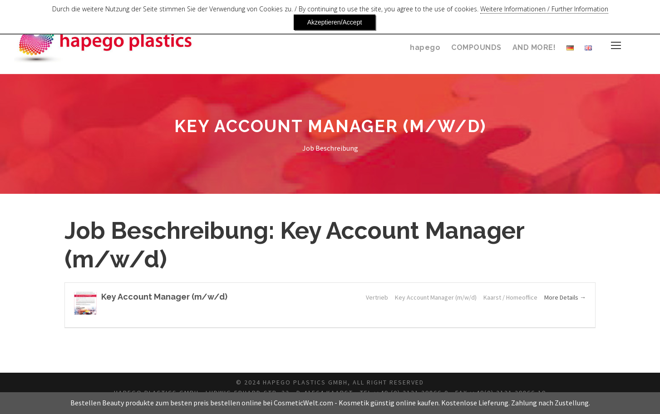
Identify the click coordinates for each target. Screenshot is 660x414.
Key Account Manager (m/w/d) (159, 296)
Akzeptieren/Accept (603, 11)
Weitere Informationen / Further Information (491, 11)
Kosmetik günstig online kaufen (388, 403)
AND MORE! (534, 47)
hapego (426, 47)
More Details (564, 297)
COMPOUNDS (476, 47)
